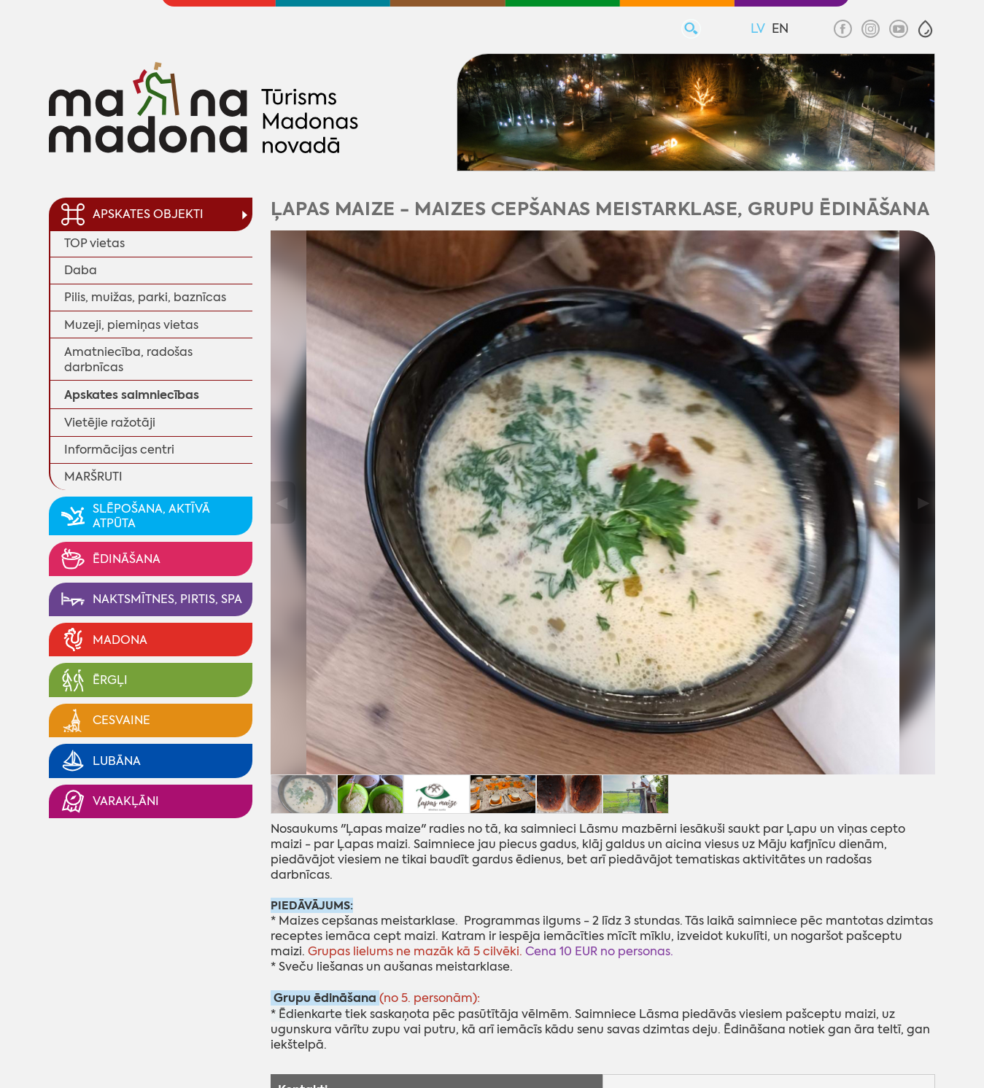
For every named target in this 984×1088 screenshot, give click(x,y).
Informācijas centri (119, 449)
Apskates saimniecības (131, 394)
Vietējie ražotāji (109, 422)
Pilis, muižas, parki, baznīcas (145, 297)
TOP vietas (94, 243)
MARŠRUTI (93, 476)
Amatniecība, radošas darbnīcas (128, 359)
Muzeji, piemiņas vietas (131, 325)
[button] (925, 29)
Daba (80, 270)
